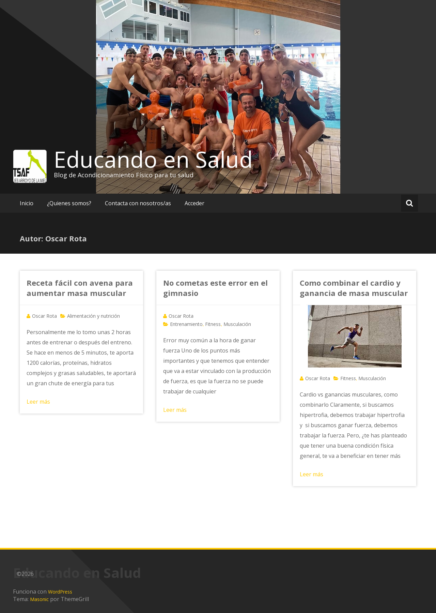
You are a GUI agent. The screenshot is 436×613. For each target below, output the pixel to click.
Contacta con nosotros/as (138, 203)
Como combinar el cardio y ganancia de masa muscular (354, 288)
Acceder (194, 203)
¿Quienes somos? (69, 203)
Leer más (38, 401)
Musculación (237, 324)
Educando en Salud (153, 159)
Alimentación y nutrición (93, 316)
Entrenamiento (186, 324)
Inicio (26, 203)
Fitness (213, 324)
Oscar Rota (44, 316)
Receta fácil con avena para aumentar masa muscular (80, 288)
